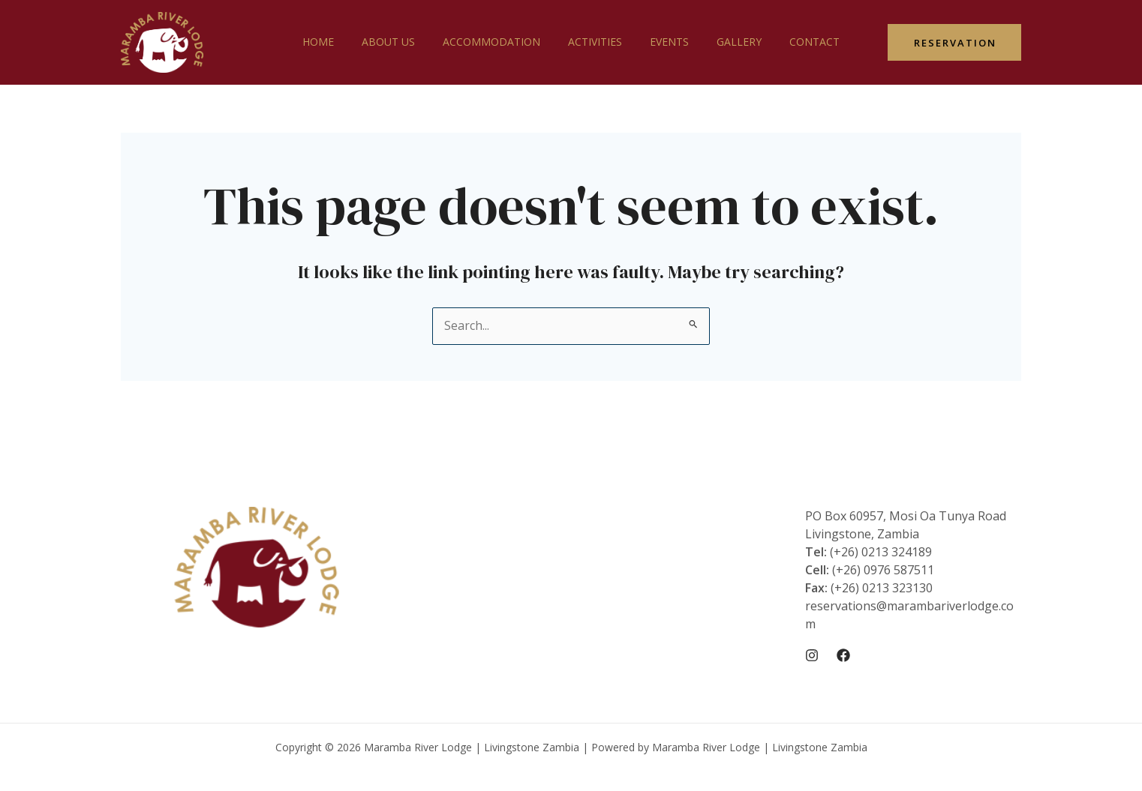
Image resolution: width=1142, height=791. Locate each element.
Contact (794, 41)
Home (338, 41)
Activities (595, 41)
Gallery (725, 41)
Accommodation (498, 41)
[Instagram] (812, 655)
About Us (401, 41)
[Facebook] (843, 655)
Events (662, 41)
